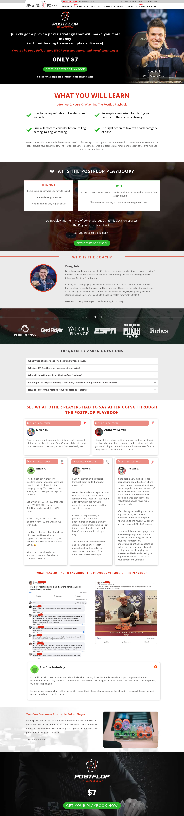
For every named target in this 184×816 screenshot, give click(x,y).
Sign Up (156, 1)
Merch (127, 1)
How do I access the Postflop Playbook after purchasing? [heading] (58, 389)
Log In (149, 1)
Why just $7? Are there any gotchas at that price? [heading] (54, 368)
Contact (139, 1)
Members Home (69, 1)
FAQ (133, 1)
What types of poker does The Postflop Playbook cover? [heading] (57, 360)
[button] (155, 361)
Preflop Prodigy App (85, 1)
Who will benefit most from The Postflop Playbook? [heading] (55, 375)
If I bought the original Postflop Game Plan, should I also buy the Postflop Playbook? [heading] (72, 382)
